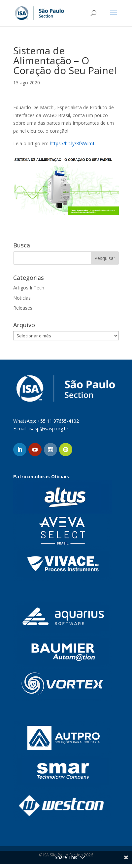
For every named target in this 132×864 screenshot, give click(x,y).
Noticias (22, 298)
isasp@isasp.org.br (48, 428)
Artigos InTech (28, 287)
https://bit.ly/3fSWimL (72, 143)
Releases (22, 308)
